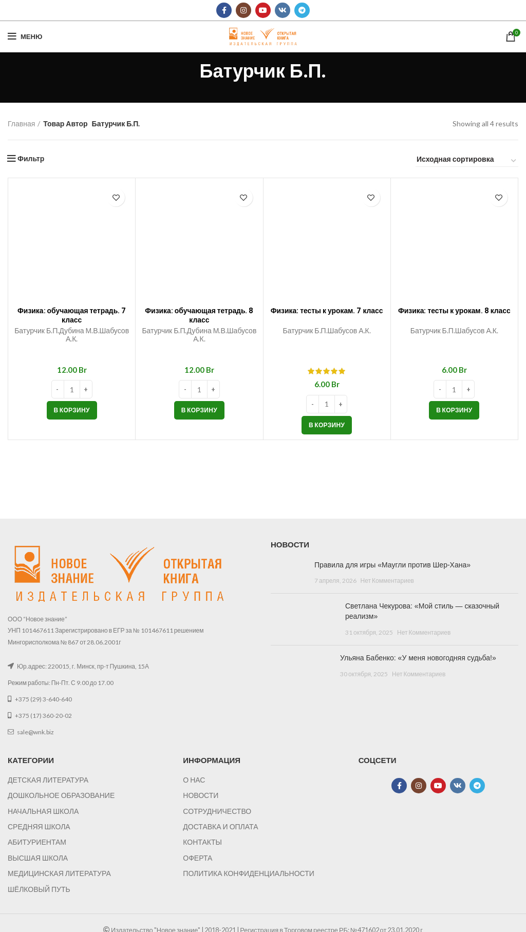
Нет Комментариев (387, 580)
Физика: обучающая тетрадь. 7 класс (72, 315)
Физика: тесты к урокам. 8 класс (454, 315)
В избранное (116, 197)
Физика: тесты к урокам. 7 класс (327, 315)
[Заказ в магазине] (467, 161)
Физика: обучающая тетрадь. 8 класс (199, 315)
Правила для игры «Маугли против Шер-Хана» (392, 565)
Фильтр (30, 158)
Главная (21, 123)
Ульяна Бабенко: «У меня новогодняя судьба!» (418, 658)
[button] (72, 410)
